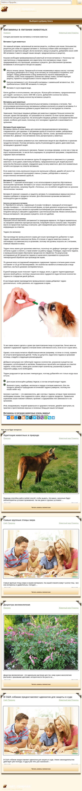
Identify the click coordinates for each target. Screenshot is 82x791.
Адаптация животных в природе (21, 435)
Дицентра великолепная (16, 604)
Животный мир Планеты (69, 33)
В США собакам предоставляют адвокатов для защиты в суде (37, 697)
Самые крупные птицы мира (19, 520)
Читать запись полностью (41, 507)
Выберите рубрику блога (41, 21)
